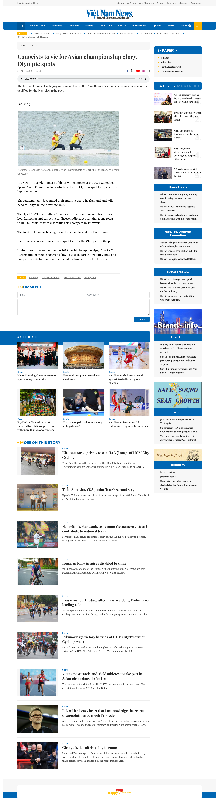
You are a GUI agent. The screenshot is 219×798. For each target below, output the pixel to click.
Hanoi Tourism (127, 33)
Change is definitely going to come (89, 725)
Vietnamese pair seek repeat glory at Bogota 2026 (82, 402)
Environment (139, 25)
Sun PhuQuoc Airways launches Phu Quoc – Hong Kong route (178, 377)
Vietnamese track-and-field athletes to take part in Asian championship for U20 (102, 654)
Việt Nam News (109, 14)
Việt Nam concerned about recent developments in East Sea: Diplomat (178, 449)
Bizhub (160, 3)
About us (155, 781)
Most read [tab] (188, 86)
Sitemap (143, 781)
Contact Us (196, 3)
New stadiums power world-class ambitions (82, 355)
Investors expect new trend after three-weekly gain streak (187, 116)
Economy (57, 25)
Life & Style (106, 25)
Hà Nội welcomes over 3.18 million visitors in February (177, 297)
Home (23, 45)
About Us (183, 3)
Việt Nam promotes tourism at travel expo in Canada (186, 134)
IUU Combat (146, 33)
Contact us (169, 781)
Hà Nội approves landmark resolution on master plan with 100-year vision (179, 216)
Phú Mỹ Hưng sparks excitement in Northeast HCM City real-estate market (178, 355)
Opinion (156, 25)
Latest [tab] (164, 86)
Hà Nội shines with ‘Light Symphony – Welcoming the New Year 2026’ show (178, 198)
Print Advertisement (171, 66)
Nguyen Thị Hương (51, 277)
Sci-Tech (74, 25)
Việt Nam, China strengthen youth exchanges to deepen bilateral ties (184, 154)
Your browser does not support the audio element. (83, 79)
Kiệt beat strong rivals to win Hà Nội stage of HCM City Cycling (105, 433)
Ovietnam (171, 3)
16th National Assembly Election (32, 37)
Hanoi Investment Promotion (101, 33)
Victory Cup (90, 277)
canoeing (34, 277)
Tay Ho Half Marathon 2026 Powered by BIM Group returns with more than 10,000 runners (35, 404)
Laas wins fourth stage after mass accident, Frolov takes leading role (106, 581)
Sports (122, 25)
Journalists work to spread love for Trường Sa (177, 432)
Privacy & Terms (186, 781)
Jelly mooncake (168, 507)
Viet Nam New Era (42, 33)
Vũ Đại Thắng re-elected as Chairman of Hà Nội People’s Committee (179, 244)
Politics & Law (37, 25)
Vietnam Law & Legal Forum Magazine (135, 3)
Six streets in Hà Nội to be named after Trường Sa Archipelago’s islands (179, 441)
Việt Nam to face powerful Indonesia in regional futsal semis (128, 402)
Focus (22, 33)
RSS (200, 781)
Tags (21, 277)
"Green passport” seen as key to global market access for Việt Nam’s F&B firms (187, 98)
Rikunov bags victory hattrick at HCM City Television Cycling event (104, 617)
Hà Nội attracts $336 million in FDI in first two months (178, 252)
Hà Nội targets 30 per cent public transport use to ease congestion (176, 281)
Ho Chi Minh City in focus (169, 33)
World (171, 25)
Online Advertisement (172, 71)
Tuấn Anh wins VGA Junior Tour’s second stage (99, 467)
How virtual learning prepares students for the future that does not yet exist (178, 515)
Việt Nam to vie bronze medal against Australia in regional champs (126, 357)
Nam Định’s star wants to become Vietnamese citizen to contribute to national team (105, 507)
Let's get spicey (167, 502)
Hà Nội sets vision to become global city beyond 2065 (177, 289)
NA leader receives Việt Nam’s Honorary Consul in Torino (187, 172)
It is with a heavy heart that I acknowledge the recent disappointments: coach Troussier (103, 691)
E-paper (165, 50)
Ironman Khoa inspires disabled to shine (94, 541)
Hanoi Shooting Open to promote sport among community (36, 355)
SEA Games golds (72, 277)
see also (28, 315)
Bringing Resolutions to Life (69, 33)
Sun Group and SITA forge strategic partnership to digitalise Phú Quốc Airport (178, 367)
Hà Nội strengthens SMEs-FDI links (178, 259)
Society (89, 25)
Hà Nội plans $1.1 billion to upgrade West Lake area (177, 208)
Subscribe (166, 62)
